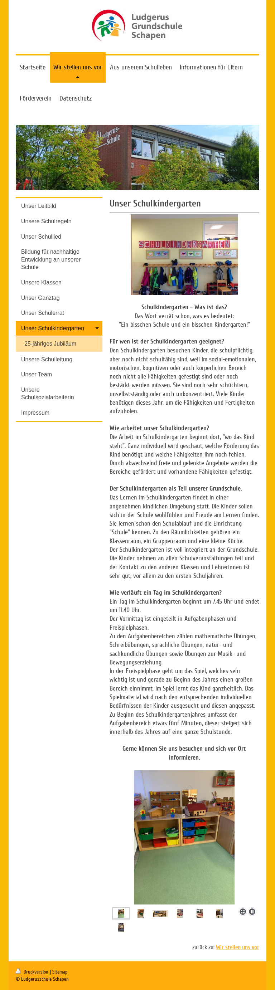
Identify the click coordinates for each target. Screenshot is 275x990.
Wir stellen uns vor (237, 947)
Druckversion (33, 972)
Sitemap (60, 972)
